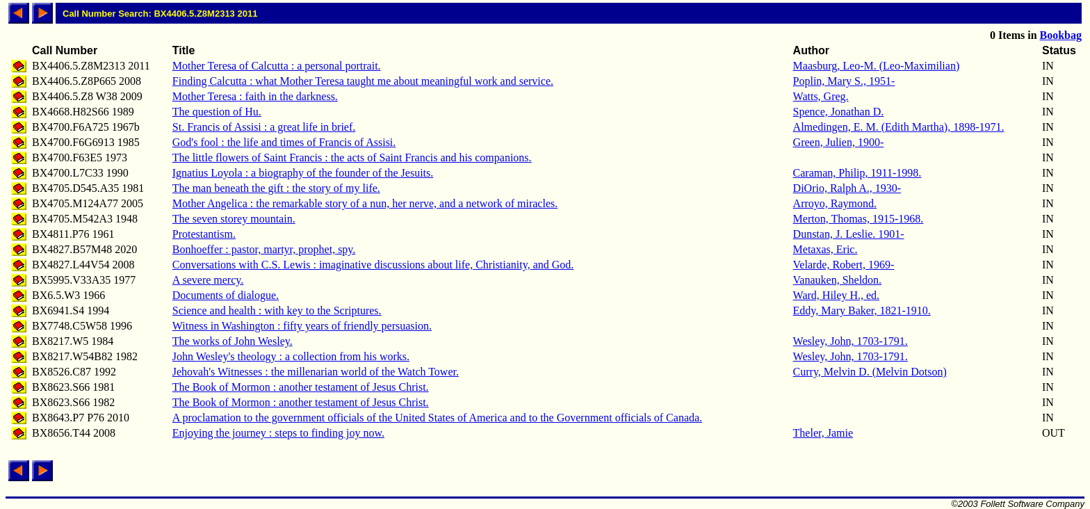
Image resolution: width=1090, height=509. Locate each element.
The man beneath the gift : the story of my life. (276, 188)
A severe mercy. (207, 280)
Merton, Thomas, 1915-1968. (858, 219)
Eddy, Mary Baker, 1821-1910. (862, 310)
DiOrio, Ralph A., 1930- (847, 188)
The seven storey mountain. (233, 219)
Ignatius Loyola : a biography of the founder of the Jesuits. (302, 173)
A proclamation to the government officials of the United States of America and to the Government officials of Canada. (437, 417)
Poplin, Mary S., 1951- (844, 81)
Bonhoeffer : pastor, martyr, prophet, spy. (264, 249)
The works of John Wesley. (232, 341)
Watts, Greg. (821, 96)
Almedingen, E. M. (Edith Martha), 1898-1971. (898, 127)
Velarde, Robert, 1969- (844, 264)
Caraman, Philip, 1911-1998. (857, 173)
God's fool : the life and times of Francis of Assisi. (284, 142)
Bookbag (1061, 35)
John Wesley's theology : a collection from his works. (290, 356)
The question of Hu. (216, 112)
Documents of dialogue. (225, 295)
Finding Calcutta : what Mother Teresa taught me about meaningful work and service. (362, 81)
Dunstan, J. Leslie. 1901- (848, 234)
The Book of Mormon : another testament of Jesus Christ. (300, 387)
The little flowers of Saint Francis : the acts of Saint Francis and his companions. (352, 157)
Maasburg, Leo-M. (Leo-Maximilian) (876, 66)
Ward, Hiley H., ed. (836, 295)
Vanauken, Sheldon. (837, 280)
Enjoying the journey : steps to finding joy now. (278, 433)
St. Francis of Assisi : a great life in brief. (264, 127)
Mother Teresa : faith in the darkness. (255, 96)
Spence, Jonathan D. (838, 112)
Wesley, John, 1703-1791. (850, 341)
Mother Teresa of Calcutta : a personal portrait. (276, 66)
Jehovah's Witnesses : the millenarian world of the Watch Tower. (315, 372)
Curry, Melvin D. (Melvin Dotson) (870, 372)
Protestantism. (204, 234)
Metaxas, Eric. (825, 249)
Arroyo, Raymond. (835, 203)
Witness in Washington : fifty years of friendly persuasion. (302, 326)
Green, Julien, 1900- (838, 142)
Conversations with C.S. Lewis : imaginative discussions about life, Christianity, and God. (373, 264)
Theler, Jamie (823, 433)
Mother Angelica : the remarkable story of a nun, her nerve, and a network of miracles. (365, 203)
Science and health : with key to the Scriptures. (277, 310)
